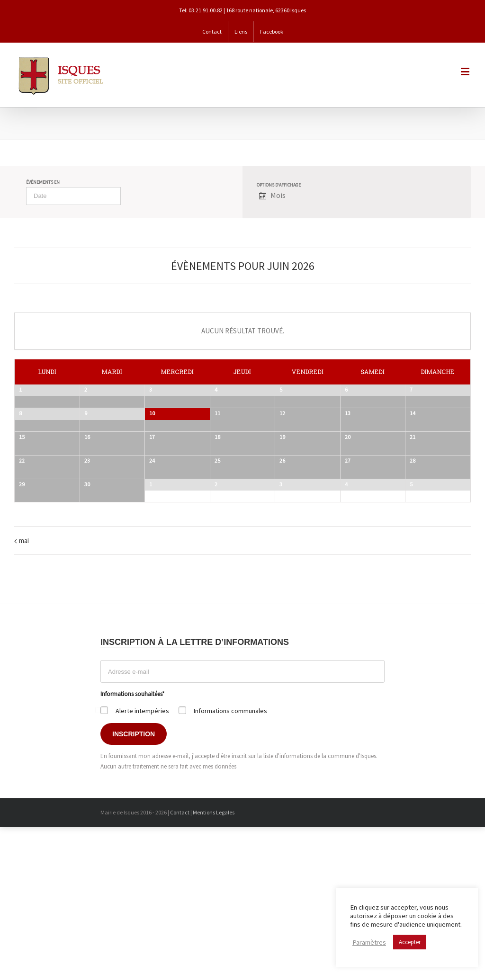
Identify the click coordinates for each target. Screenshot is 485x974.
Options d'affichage (279, 185)
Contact (179, 954)
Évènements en (43, 182)
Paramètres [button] (369, 942)
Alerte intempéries (142, 853)
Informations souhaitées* (132, 836)
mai (24, 683)
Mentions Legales (213, 954)
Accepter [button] (410, 942)
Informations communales (230, 853)
